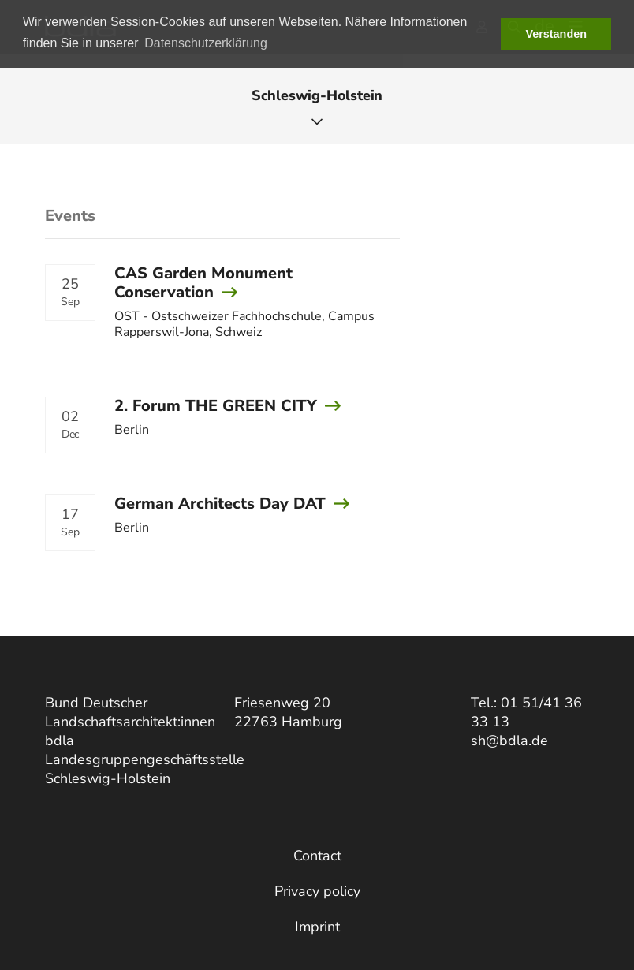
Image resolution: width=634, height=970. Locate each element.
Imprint (317, 926)
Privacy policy (317, 891)
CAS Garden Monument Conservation (203, 283)
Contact (317, 855)
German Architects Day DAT (220, 503)
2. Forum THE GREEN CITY (215, 405)
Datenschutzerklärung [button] (205, 43)
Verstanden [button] (556, 34)
